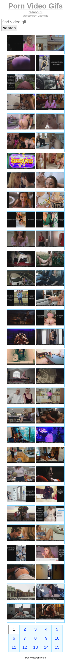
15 (57, 647)
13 (35, 647)
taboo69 (36, 12)
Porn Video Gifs (35, 6)
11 (14, 647)
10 (57, 638)
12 (24, 647)
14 (46, 647)
